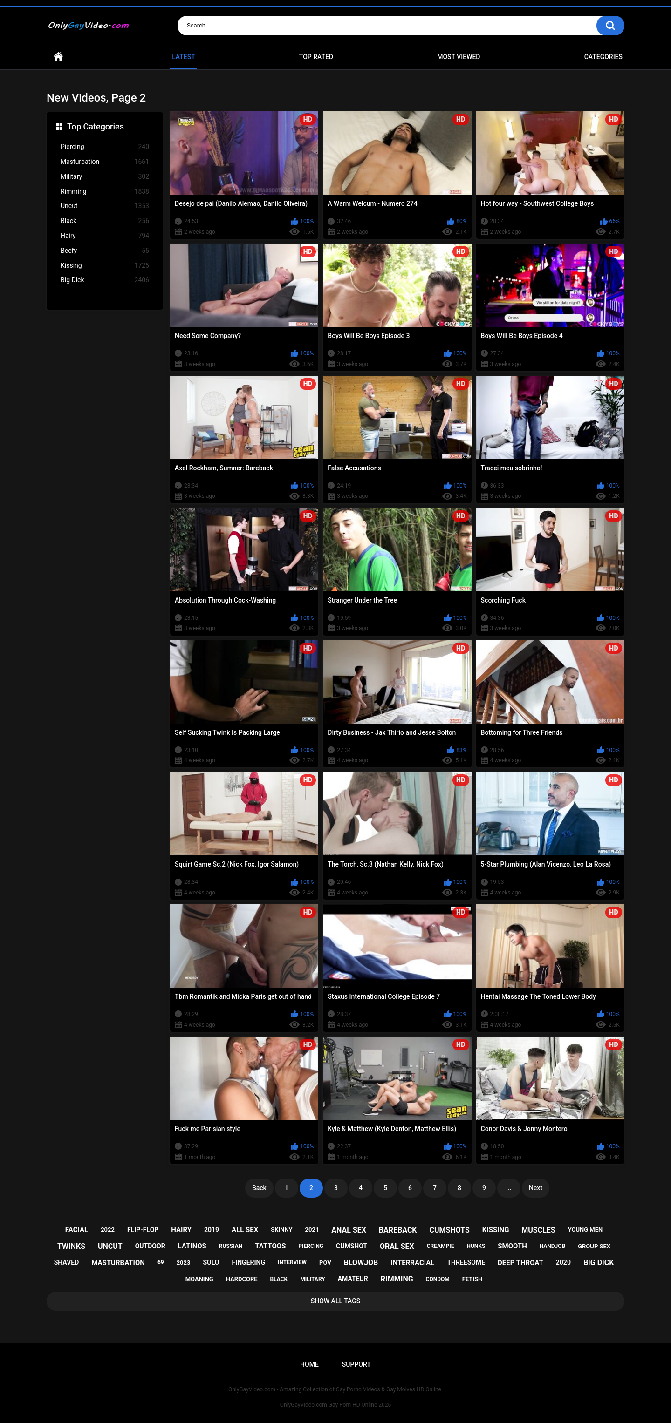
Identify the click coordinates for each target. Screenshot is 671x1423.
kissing (495, 1230)
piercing (310, 1246)
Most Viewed (458, 57)
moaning (199, 1278)
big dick (598, 1262)
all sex (245, 1230)
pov (325, 1262)
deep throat (520, 1263)
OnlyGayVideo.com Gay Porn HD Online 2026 (335, 1405)
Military (105, 177)
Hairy (105, 236)
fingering (248, 1262)
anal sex (348, 1230)
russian (231, 1246)
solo (211, 1262)
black (279, 1279)
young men (585, 1229)
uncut (110, 1246)
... (509, 1188)
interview (292, 1262)
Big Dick (105, 280)
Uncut (105, 206)
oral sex (397, 1246)
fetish (472, 1278)
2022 (108, 1229)
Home (58, 57)
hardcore (242, 1278)
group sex (594, 1246)
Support (356, 1364)
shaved (66, 1262)
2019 (211, 1229)
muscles (538, 1230)
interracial (412, 1263)
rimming (397, 1278)
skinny (281, 1229)
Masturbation (105, 162)
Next (535, 1188)
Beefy (105, 251)
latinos (192, 1246)
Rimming (105, 192)
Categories (603, 57)
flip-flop (142, 1229)
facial (76, 1230)
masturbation (118, 1263)
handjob (553, 1246)
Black (105, 221)
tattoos (270, 1246)
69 (160, 1262)
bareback (398, 1230)
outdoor (150, 1246)
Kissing (105, 266)
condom (438, 1279)
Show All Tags (336, 1301)
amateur (353, 1278)
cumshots (449, 1230)
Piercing (105, 147)
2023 (184, 1262)
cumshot (351, 1246)
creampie (440, 1246)
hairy (181, 1230)
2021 (312, 1229)
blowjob (361, 1262)
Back (259, 1188)
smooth (512, 1246)
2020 (563, 1262)
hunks (475, 1246)
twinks (71, 1246)
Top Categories (95, 126)
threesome (466, 1262)
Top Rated (316, 57)
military (312, 1279)
